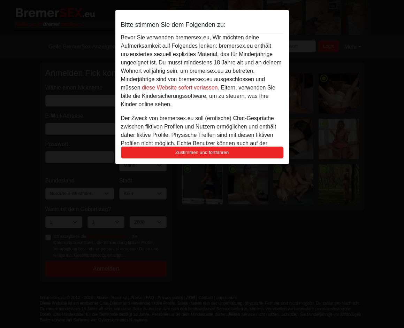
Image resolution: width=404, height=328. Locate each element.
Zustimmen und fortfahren (202, 152)
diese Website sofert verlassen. (180, 88)
